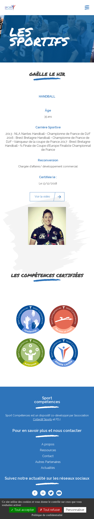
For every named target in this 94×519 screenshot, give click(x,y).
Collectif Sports (42, 419)
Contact (48, 456)
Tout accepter (22, 510)
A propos (48, 444)
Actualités (48, 468)
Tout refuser (50, 510)
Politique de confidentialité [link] (47, 515)
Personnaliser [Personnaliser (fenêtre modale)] (75, 510)
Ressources (48, 450)
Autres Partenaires (48, 462)
